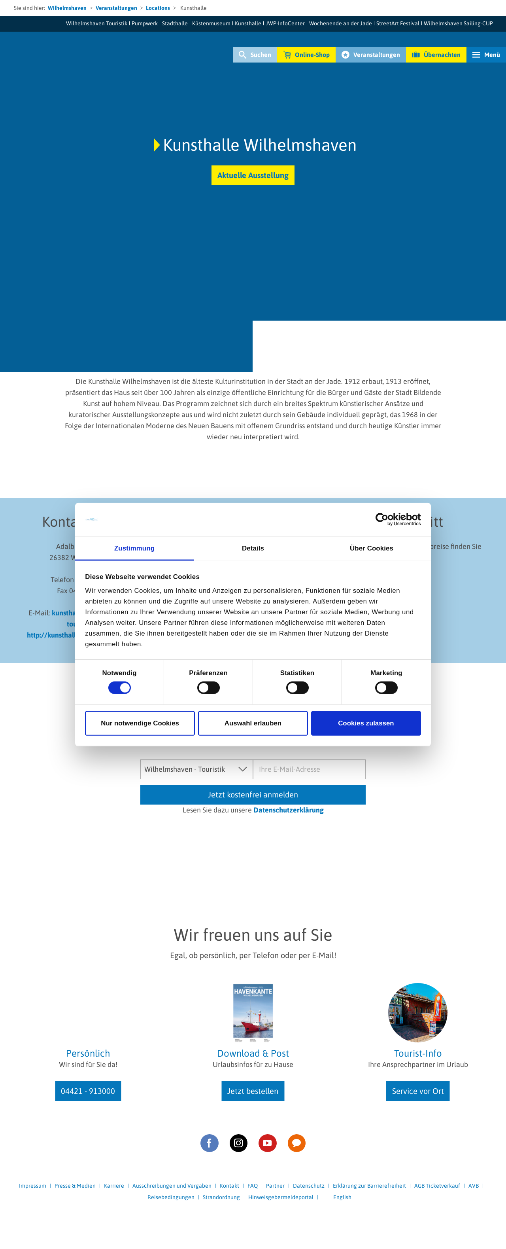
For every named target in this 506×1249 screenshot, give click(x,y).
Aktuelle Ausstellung (253, 175)
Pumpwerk (145, 23)
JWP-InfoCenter (285, 23)
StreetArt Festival (397, 23)
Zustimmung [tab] (134, 548)
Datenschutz (309, 1186)
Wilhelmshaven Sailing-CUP (458, 23)
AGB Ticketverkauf (437, 1186)
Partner (275, 1186)
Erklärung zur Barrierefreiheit (369, 1186)
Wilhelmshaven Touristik (96, 23)
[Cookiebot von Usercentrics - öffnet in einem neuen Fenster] (386, 519)
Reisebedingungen (170, 1197)
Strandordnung (221, 1197)
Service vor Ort (418, 1090)
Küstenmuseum (211, 23)
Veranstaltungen (116, 8)
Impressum (32, 1186)
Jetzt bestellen (252, 1090)
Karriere (114, 1186)
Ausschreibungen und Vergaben (171, 1186)
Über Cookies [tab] (371, 548)
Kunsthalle (248, 23)
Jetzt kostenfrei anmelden (253, 794)
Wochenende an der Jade (340, 23)
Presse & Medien (75, 1186)
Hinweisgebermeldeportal (280, 1197)
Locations (158, 8)
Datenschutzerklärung (288, 810)
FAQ (252, 1186)
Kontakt (229, 1186)
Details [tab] (253, 548)
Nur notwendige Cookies (140, 723)
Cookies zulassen (366, 723)
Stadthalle (175, 23)
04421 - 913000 (88, 1090)
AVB (473, 1186)
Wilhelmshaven (67, 8)
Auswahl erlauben (253, 723)
